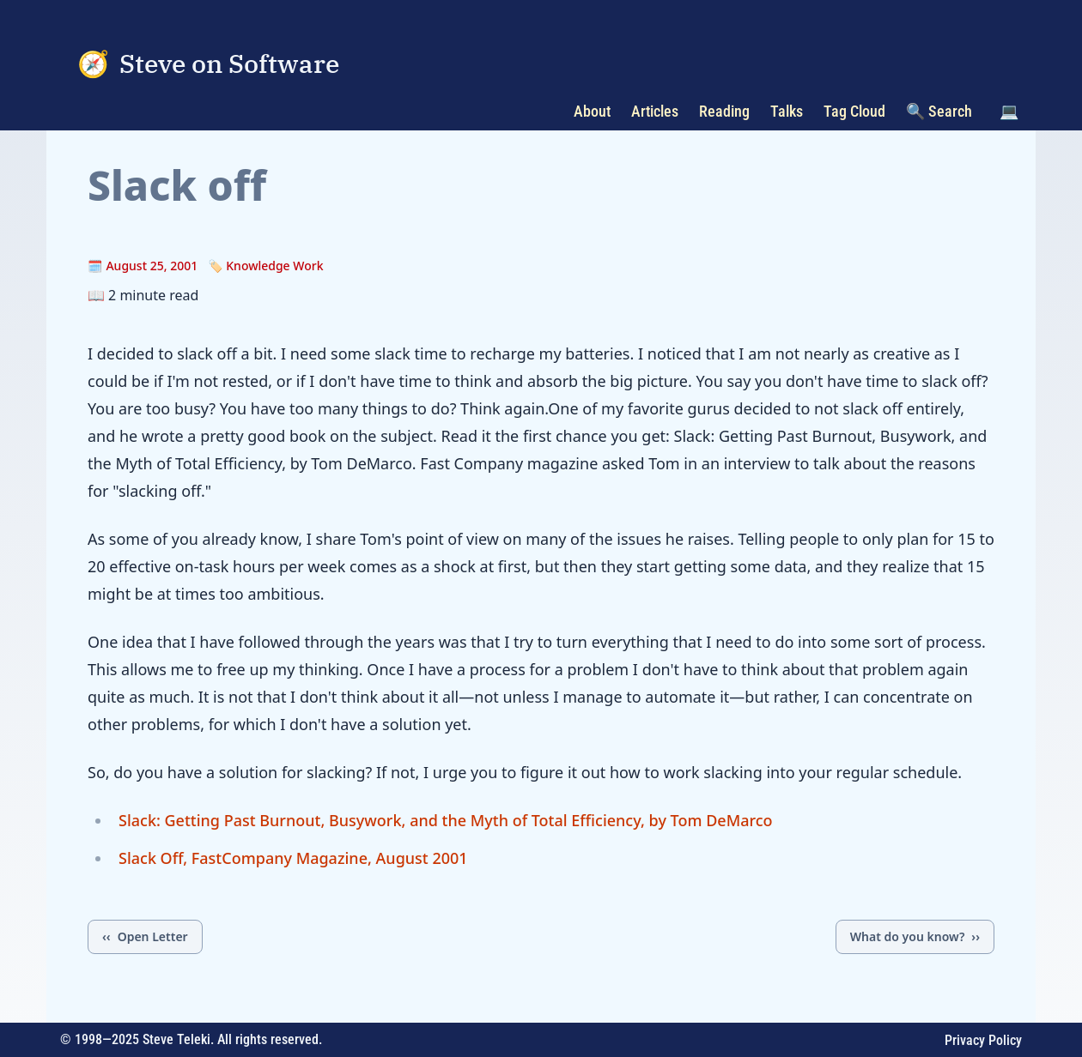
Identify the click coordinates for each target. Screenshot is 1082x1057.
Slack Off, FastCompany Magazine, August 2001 (293, 858)
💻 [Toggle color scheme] (1009, 111)
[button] (1009, 111)
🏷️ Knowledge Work (265, 265)
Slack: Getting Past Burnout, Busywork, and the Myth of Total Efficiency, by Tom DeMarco (446, 820)
